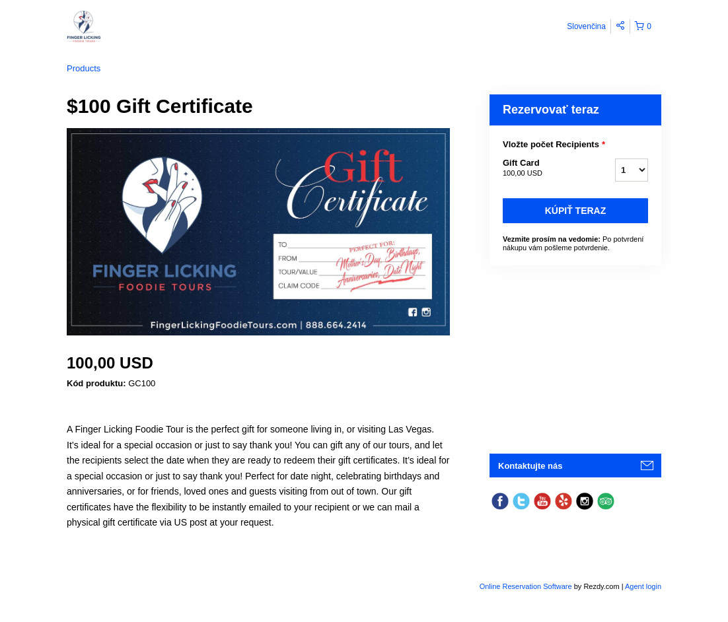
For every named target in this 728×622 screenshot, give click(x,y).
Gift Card (542, 168)
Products (83, 68)
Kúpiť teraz (575, 210)
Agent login (643, 586)
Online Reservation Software (526, 586)
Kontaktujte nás (530, 466)
